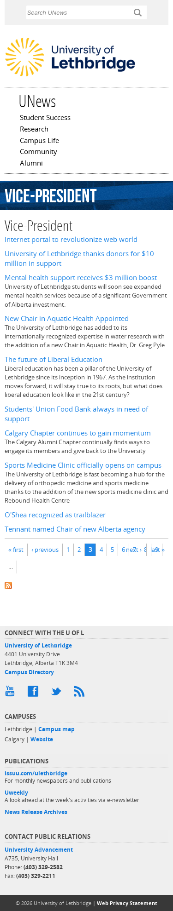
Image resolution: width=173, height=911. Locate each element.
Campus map (56, 729)
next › (134, 549)
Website (41, 739)
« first (16, 549)
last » (157, 549)
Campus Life (39, 141)
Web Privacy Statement (127, 903)
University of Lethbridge (38, 645)
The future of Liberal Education (53, 359)
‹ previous (45, 549)
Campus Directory (29, 672)
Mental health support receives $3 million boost (81, 277)
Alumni (31, 164)
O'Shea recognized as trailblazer (55, 515)
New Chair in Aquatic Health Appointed (67, 318)
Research (34, 130)
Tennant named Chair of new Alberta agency (75, 529)
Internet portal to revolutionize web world (71, 239)
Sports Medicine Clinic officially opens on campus (83, 465)
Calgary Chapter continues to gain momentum (78, 433)
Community (38, 152)
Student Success (45, 118)
